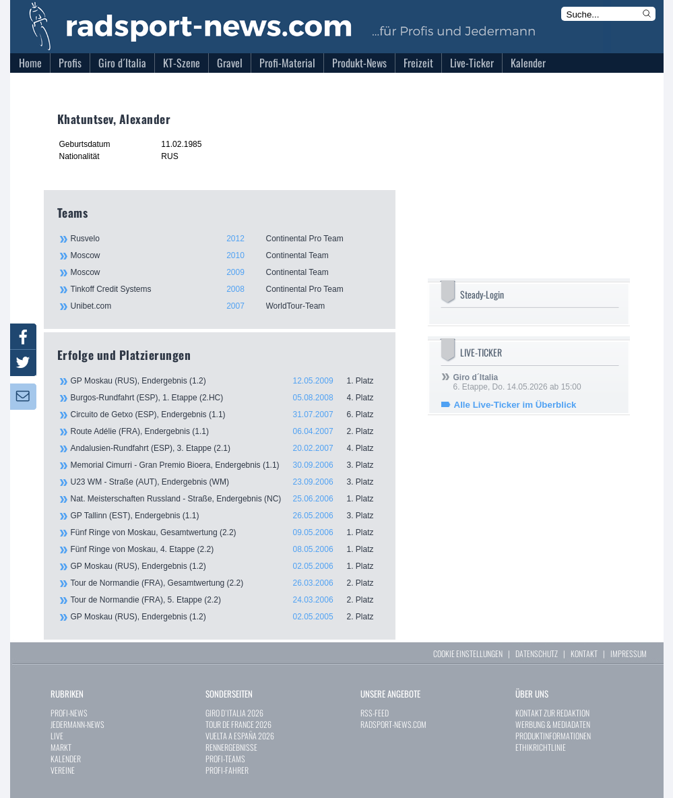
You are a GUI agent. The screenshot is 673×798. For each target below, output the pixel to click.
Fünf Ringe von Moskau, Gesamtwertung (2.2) (226, 532)
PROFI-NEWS (69, 712)
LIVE (57, 735)
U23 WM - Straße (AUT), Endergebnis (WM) (226, 482)
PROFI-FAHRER (227, 770)
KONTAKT (584, 653)
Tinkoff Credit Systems (226, 289)
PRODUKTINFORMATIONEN (553, 735)
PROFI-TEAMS (225, 758)
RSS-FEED (374, 712)
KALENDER (66, 758)
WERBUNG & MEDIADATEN (552, 724)
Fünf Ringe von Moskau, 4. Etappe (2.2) (226, 549)
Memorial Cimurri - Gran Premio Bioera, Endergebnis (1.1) (226, 465)
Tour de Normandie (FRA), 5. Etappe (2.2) (226, 600)
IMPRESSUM (628, 653)
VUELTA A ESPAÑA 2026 (239, 735)
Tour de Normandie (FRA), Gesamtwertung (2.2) (226, 583)
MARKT (61, 747)
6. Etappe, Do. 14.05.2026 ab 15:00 (517, 382)
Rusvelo (226, 238)
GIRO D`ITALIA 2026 (234, 712)
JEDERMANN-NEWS (77, 724)
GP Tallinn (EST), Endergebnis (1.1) (226, 515)
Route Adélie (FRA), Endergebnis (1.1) (226, 431)
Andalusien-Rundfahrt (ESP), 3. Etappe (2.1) (226, 448)
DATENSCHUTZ (536, 653)
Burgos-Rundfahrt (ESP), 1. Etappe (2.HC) (226, 397)
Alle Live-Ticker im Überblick (515, 405)
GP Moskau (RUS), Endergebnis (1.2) (226, 381)
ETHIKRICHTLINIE (540, 747)
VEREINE (63, 770)
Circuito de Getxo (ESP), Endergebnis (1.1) (226, 414)
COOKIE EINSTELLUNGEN (468, 653)
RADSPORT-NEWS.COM (393, 724)
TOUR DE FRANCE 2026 (238, 724)
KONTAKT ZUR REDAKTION (552, 712)
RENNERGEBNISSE (231, 747)
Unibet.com (226, 306)
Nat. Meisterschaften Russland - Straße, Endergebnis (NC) (226, 498)
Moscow (226, 255)
